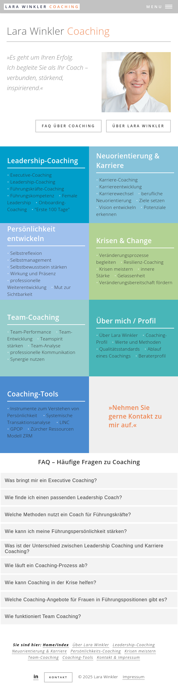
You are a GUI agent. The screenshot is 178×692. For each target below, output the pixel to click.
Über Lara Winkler (91, 644)
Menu (154, 6)
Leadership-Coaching (134, 644)
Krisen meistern (140, 651)
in (36, 676)
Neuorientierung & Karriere (39, 651)
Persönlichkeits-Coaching (96, 651)
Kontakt (58, 677)
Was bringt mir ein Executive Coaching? (51, 480)
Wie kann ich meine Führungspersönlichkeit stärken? (66, 531)
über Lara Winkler (138, 125)
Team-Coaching (43, 657)
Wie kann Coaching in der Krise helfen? (50, 582)
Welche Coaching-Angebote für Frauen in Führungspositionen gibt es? (86, 599)
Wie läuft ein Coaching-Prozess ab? (46, 565)
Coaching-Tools (78, 657)
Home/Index (56, 644)
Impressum (133, 676)
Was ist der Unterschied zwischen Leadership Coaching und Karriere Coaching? (84, 548)
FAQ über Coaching (68, 125)
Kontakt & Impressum (118, 657)
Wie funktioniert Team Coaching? (43, 616)
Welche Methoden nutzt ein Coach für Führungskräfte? (68, 514)
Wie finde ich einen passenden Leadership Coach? (63, 497)
